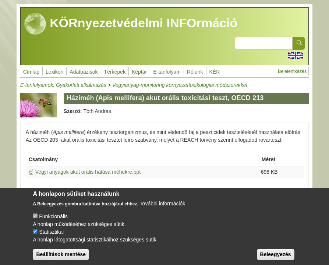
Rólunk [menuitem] (195, 72)
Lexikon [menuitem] (54, 72)
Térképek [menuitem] (114, 72)
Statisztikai (51, 238)
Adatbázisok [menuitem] (84, 72)
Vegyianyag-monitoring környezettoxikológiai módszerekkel (179, 85)
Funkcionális (53, 222)
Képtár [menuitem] (139, 72)
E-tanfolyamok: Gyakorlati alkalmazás (63, 85)
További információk (162, 209)
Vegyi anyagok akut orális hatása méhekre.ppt (88, 172)
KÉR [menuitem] (214, 72)
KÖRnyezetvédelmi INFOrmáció (131, 24)
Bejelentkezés (292, 71)
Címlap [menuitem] (31, 72)
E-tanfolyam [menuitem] (167, 72)
